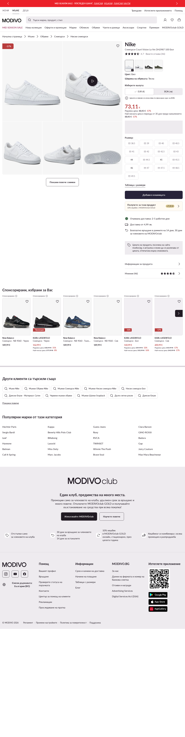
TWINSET (98, 525)
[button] (32, 81)
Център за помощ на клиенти (54, 678)
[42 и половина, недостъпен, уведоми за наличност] (161, 151)
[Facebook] (24, 656)
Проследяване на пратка (52, 689)
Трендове (136, 10)
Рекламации (45, 684)
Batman (6, 531)
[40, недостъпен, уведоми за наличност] (161, 143)
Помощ (179, 10)
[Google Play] (157, 677)
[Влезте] (165, 19)
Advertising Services (122, 673)
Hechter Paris (9, 509)
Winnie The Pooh (102, 531)
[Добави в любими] (117, 45)
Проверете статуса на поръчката (50, 666)
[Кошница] (179, 19)
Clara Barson (145, 509)
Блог (77, 670)
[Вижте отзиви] (179, 273)
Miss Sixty (53, 531)
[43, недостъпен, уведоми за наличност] (176, 151)
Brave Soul (98, 537)
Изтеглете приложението (158, 10)
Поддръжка (95, 705)
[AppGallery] (157, 691)
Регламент (28, 705)
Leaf (4, 520)
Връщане (44, 658)
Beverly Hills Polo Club (59, 514)
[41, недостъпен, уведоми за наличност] (131, 151)
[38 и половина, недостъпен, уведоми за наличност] (131, 143)
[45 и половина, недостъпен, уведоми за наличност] (176, 159)
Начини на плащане (86, 658)
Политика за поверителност (73, 705)
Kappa (51, 509)
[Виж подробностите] (179, 263)
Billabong (52, 520)
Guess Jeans (99, 509)
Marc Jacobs (54, 537)
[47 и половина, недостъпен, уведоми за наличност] (161, 167)
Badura (142, 520)
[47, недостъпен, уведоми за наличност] (146, 167)
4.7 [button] (145, 53)
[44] (131, 159)
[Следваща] (176, 3)
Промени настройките (46, 705)
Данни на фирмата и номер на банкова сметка (128, 660)
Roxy (95, 514)
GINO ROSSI (145, 514)
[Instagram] (5, 656)
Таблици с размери (85, 664)
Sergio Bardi (8, 514)
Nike (130, 44)
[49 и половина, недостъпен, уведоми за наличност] (131, 176)
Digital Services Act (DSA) (125, 678)
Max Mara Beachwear (149, 537)
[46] (131, 167)
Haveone (6, 525)
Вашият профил (47, 653)
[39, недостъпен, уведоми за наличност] (146, 143)
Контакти (44, 673)
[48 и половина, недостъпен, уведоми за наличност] (176, 167)
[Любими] (172, 19)
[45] (161, 159)
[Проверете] (178, 206)
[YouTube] (15, 656)
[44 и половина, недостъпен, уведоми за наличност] (146, 159)
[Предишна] (8, 3)
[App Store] (157, 684)
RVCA (96, 520)
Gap (140, 525)
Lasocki (51, 525)
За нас (115, 653)
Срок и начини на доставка (89, 653)
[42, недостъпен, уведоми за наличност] (146, 151)
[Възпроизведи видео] (93, 81)
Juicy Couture (145, 531)
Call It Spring (8, 537)
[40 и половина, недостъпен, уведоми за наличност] (176, 143)
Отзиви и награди (121, 667)
